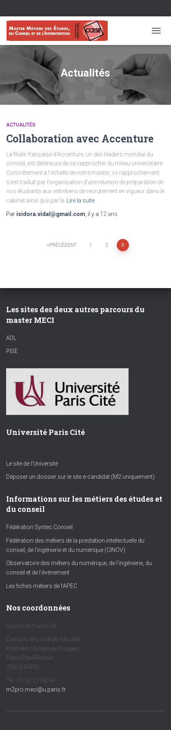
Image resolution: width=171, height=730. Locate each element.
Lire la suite (81, 200)
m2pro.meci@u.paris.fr (36, 689)
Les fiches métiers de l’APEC (41, 586)
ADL (11, 338)
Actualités (21, 125)
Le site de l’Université (32, 463)
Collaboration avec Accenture (79, 138)
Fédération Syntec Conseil (39, 527)
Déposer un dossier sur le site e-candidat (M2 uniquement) (80, 476)
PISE (12, 351)
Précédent (63, 245)
